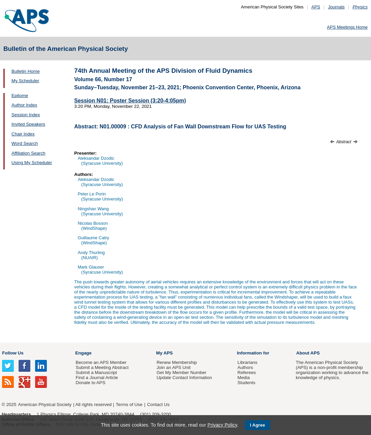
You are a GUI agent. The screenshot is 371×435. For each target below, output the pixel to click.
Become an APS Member (101, 362)
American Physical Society (45, 404)
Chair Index (23, 133)
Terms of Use (129, 404)
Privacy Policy (222, 425)
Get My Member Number (181, 372)
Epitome (19, 95)
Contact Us (158, 404)
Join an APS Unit (173, 367)
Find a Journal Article (97, 377)
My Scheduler (25, 80)
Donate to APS (90, 382)
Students (246, 382)
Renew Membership (176, 362)
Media (243, 377)
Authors (245, 367)
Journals (336, 6)
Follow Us (12, 352)
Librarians (247, 362)
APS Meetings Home (347, 27)
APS (315, 6)
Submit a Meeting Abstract (102, 367)
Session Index (25, 114)
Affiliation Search (28, 153)
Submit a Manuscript (96, 372)
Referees (246, 372)
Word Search (24, 143)
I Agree (257, 425)
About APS (308, 352)
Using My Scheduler (31, 162)
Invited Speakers (28, 124)
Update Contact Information (184, 377)
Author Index (24, 104)
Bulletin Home (25, 71)
